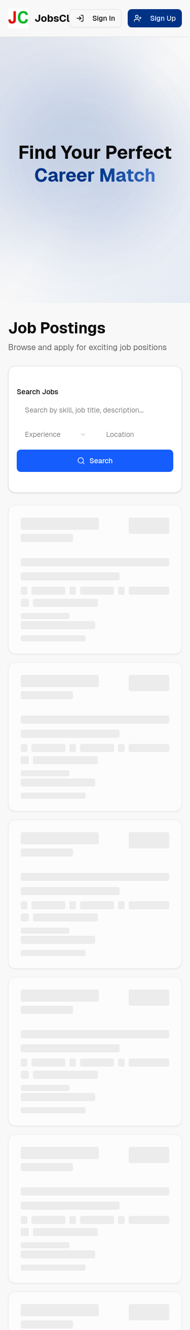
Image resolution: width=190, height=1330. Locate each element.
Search (94, 460)
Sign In (95, 18)
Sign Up (155, 18)
